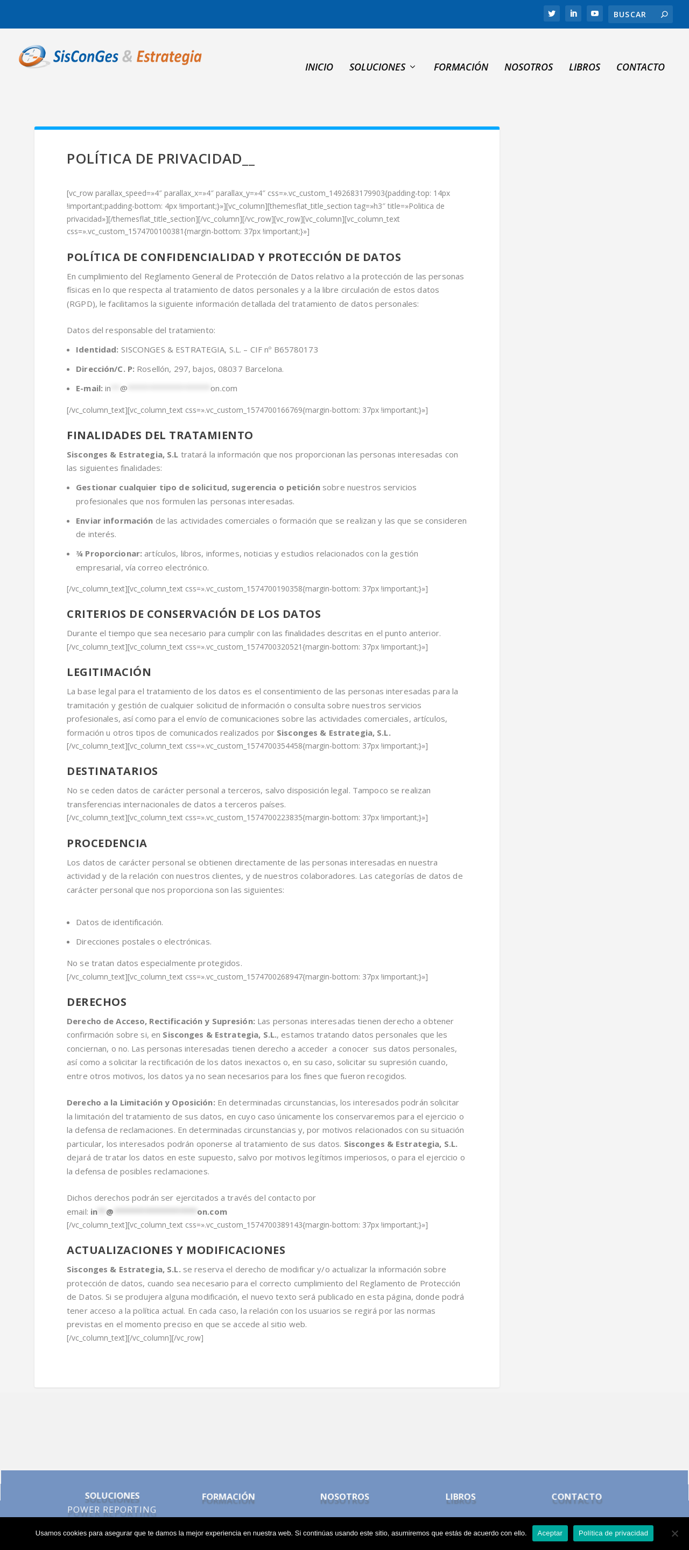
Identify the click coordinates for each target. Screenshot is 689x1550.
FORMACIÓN (229, 1466)
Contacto (640, 51)
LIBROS (460, 1466)
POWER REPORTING (111, 1475)
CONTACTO (575, 1466)
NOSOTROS (528, 51)
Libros (584, 51)
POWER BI (110, 1486)
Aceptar (550, 1533)
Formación (461, 51)
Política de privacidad (613, 1533)
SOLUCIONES (377, 51)
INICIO (319, 51)
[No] (674, 1533)
